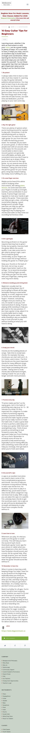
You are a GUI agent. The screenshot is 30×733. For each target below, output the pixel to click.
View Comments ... (10, 638)
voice (8, 47)
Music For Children (8, 718)
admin (11, 27)
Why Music (6, 663)
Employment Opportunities (10, 681)
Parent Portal (6, 674)
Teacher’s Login (7, 683)
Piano (4, 694)
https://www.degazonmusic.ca (13, 631)
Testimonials (6, 667)
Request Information (8, 18)
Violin (4, 709)
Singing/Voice (6, 696)
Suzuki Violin (6, 714)
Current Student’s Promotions (11, 672)
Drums (5, 712)
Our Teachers (6, 678)
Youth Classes (6, 731)
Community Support (8, 669)
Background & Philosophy (10, 660)
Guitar (4, 698)
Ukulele (5, 700)
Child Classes (6, 729)
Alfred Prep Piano (8, 716)
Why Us (5, 665)
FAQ (4, 676)
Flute (4, 707)
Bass (4, 703)
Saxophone (6, 705)
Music (4, 39)
